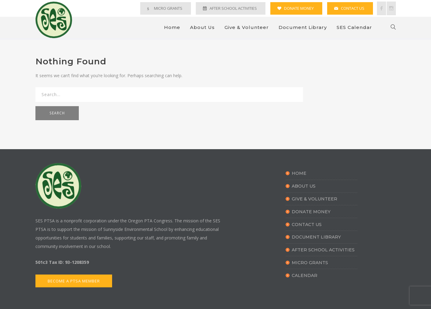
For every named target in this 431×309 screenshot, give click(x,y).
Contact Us (307, 224)
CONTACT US (352, 8)
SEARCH (57, 113)
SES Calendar (354, 27)
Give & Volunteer (247, 27)
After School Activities (323, 250)
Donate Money (311, 211)
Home (172, 27)
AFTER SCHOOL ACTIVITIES (233, 8)
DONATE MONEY (299, 8)
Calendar (304, 275)
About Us (202, 27)
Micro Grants (310, 262)
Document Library (303, 27)
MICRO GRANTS (168, 8)
